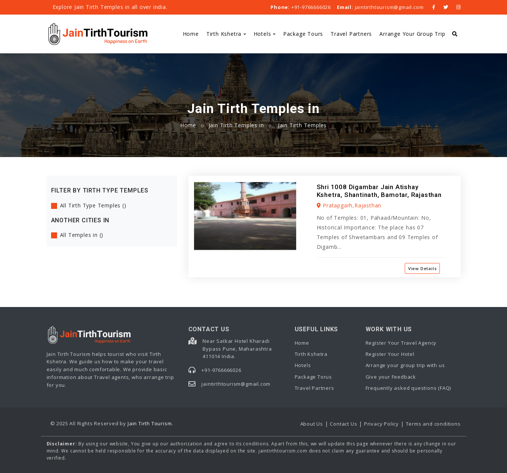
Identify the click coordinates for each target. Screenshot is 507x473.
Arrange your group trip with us (405, 365)
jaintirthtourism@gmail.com (380, 7)
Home (191, 33)
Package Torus (313, 376)
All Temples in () (82, 234)
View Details (422, 268)
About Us (311, 423)
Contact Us (343, 423)
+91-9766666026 (300, 7)
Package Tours (303, 33)
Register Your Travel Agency (401, 342)
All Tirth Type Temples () (93, 205)
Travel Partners (351, 33)
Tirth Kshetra (223, 33)
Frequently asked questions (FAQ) (408, 388)
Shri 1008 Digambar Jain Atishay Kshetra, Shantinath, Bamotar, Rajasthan (379, 190)
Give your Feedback (391, 376)
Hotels (262, 33)
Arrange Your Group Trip (412, 33)
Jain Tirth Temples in (236, 125)
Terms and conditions (433, 423)
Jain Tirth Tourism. (150, 423)
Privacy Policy (381, 423)
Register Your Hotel (390, 354)
